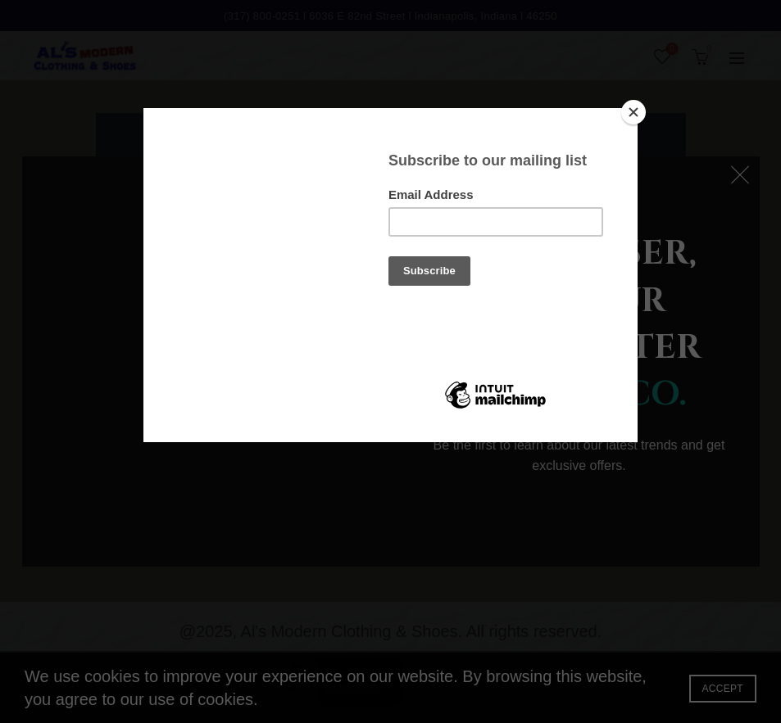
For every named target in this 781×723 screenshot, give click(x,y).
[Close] (633, 112)
